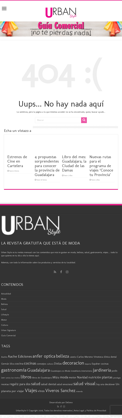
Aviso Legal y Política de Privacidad (90, 410)
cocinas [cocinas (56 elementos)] (30, 363)
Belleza (4, 304)
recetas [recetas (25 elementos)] (5, 384)
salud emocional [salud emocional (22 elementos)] (65, 384)
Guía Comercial (8, 335)
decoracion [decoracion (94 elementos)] (73, 363)
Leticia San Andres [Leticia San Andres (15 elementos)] (13, 378)
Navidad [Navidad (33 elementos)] (82, 377)
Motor (4, 320)
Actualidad (6, 293)
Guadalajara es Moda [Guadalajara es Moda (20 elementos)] (60, 370)
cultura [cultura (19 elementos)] (50, 364)
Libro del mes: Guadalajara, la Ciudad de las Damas (74, 163)
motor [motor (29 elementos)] (72, 377)
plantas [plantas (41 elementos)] (107, 377)
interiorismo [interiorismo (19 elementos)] (86, 371)
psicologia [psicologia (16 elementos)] (117, 378)
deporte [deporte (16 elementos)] (88, 364)
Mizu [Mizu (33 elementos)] (55, 377)
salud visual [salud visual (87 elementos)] (84, 383)
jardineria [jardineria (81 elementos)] (102, 370)
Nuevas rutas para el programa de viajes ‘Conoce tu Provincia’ (101, 165)
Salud (3, 309)
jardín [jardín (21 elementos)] (114, 370)
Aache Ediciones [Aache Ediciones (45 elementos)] (20, 356)
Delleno (69, 402)
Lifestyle (5, 314)
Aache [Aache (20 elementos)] (4, 356)
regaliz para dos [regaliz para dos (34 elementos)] (20, 384)
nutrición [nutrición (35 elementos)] (94, 377)
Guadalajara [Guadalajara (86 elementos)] (38, 370)
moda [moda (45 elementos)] (64, 377)
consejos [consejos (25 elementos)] (41, 363)
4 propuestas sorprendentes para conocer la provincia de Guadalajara (47, 165)
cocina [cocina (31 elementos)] (19, 363)
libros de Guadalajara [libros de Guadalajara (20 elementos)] (42, 377)
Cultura (4, 325)
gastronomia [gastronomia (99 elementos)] (13, 370)
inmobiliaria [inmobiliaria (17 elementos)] (76, 371)
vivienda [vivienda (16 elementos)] (79, 391)
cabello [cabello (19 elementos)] (73, 357)
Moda (3, 299)
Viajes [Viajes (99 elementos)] (31, 390)
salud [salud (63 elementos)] (35, 383)
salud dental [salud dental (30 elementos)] (48, 384)
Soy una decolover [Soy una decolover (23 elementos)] (105, 384)
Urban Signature (8, 330)
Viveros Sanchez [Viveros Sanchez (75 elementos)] (60, 390)
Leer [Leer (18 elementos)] (3, 377)
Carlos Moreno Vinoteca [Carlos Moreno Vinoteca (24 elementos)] (90, 356)
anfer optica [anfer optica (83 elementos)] (44, 356)
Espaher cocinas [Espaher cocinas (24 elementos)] (100, 363)
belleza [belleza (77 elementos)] (62, 356)
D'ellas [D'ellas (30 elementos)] (58, 363)
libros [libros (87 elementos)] (26, 377)
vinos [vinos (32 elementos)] (41, 391)
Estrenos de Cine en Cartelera (17, 161)
